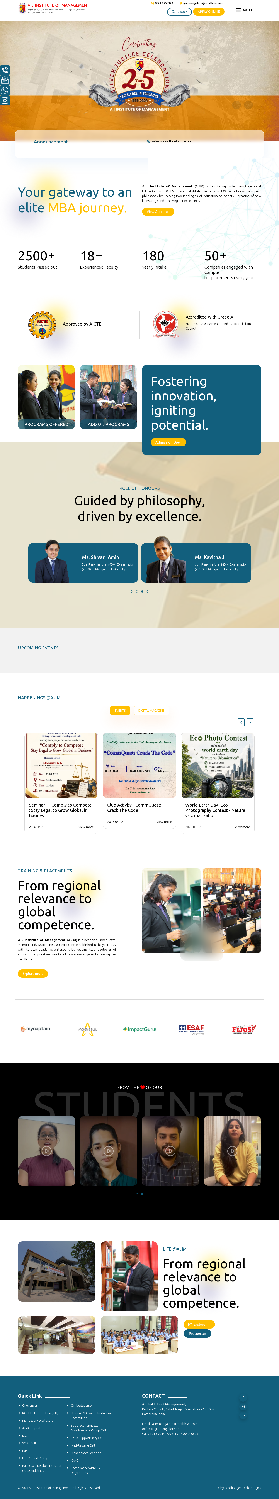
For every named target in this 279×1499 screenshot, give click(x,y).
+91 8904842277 (161, 1433)
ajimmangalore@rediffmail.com (201, 3)
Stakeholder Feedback (86, 1453)
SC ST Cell (29, 1443)
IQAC (74, 1460)
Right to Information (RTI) (40, 1413)
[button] (131, 591)
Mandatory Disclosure (37, 1420)
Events (120, 710)
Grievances (30, 1405)
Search (179, 11)
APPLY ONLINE (209, 11)
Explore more (32, 974)
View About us (158, 212)
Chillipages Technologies (243, 1488)
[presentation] (241, 722)
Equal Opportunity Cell (87, 1438)
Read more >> (180, 141)
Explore (199, 1324)
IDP (24, 1450)
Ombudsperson (82, 1405)
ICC (24, 1435)
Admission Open (168, 442)
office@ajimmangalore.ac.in (162, 1429)
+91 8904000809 (186, 1433)
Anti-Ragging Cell (83, 1445)
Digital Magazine (151, 710)
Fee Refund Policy (34, 1458)
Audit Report (31, 1428)
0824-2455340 (162, 3)
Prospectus (197, 1333)
